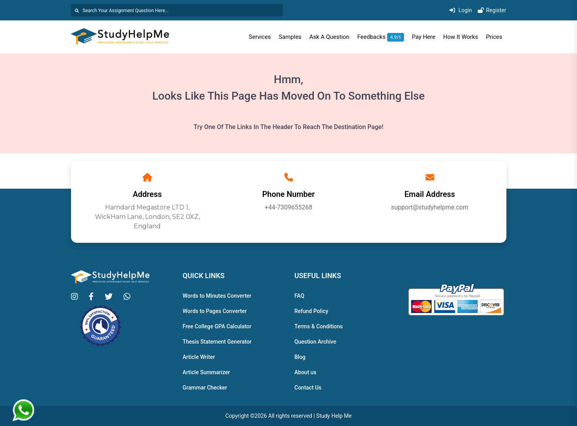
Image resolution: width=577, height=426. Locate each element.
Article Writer (199, 357)
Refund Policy (311, 311)
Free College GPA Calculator (217, 326)
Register (492, 10)
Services (260, 36)
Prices (494, 36)
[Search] (177, 10)
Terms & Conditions (319, 326)
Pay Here (423, 36)
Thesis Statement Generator (217, 342)
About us (306, 372)
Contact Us (308, 387)
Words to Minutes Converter (217, 296)
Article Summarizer (206, 372)
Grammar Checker (205, 387)
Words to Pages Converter (215, 311)
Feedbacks (380, 36)
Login (461, 10)
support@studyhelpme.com (429, 207)
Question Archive (316, 342)
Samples (290, 36)
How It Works (460, 36)
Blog (300, 357)
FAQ (299, 296)
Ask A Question (329, 36)
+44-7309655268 (288, 207)
